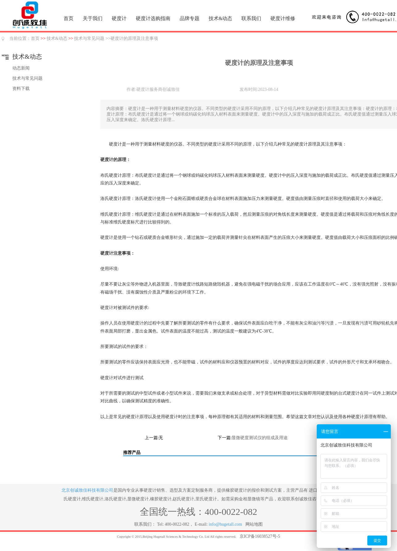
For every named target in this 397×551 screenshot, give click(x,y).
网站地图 (254, 524)
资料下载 (21, 88)
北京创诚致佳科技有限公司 (87, 490)
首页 (68, 18)
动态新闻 (21, 68)
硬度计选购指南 (153, 18)
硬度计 (119, 18)
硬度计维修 (282, 18)
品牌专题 (189, 18)
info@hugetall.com (225, 524)
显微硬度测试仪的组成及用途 (260, 437)
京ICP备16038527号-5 (260, 536)
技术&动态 (220, 18)
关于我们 (92, 18)
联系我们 (251, 18)
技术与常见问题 (89, 38)
